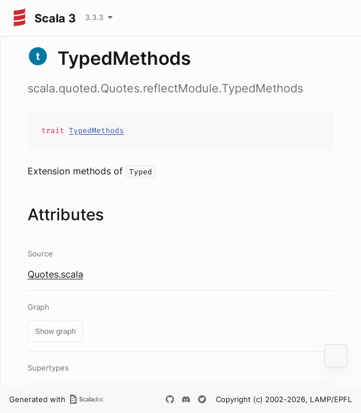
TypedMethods (96, 130)
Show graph (55, 331)
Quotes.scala (55, 274)
